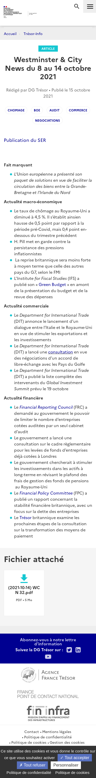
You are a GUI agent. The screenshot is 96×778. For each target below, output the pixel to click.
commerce (78, 110)
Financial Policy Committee (46, 493)
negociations (47, 120)
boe (37, 110)
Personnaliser (65, 765)
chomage (16, 110)
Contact (31, 731)
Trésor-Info (33, 33)
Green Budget (53, 284)
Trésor (25, 517)
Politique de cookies (28, 742)
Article (48, 48)
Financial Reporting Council (46, 407)
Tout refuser (32, 765)
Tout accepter (74, 758)
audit (54, 110)
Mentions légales (56, 731)
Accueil (10, 33)
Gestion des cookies (67, 742)
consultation (60, 351)
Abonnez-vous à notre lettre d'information (48, 641)
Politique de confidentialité (48, 736)
